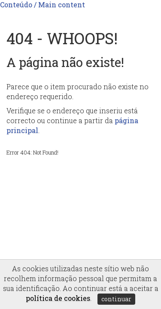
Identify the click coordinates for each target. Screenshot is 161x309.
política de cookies (58, 298)
